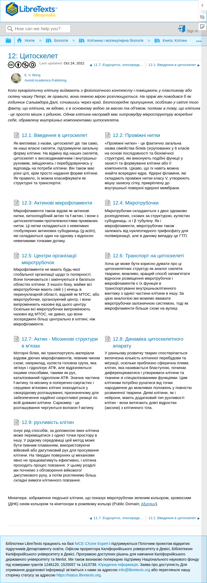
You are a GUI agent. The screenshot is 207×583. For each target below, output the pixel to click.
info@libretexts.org (134, 570)
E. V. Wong (32, 75)
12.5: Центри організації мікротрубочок (45, 259)
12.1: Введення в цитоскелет (50, 136)
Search (10, 29)
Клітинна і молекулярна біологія (111, 40)
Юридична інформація (118, 564)
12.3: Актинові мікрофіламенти (53, 203)
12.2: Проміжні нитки (132, 136)
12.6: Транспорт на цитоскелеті (144, 256)
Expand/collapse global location (199, 39)
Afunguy (148, 504)
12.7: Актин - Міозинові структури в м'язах (56, 343)
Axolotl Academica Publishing (45, 80)
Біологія (57, 40)
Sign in (192, 31)
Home (26, 40)
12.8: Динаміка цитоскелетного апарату (144, 343)
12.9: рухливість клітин (44, 423)
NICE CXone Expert (92, 543)
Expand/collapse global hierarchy (11, 41)
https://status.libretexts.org (78, 575)
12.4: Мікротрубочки (132, 203)
